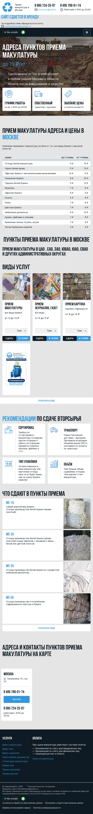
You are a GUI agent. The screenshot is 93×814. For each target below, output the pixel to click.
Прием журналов (11, 769)
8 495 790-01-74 (70, 6)
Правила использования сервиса (16, 808)
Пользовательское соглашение (41, 786)
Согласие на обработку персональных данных (22, 803)
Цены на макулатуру (43, 758)
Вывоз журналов (10, 753)
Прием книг (8, 765)
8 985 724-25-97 (45, 6)
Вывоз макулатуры (12, 745)
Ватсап (17, 699)
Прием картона (10, 774)
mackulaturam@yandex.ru (18, 26)
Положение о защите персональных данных (64, 803)
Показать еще (46, 400)
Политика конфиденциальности (47, 808)
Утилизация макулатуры (15, 761)
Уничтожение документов (15, 757)
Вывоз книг (7, 749)
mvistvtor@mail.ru (47, 10)
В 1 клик (23, 338)
